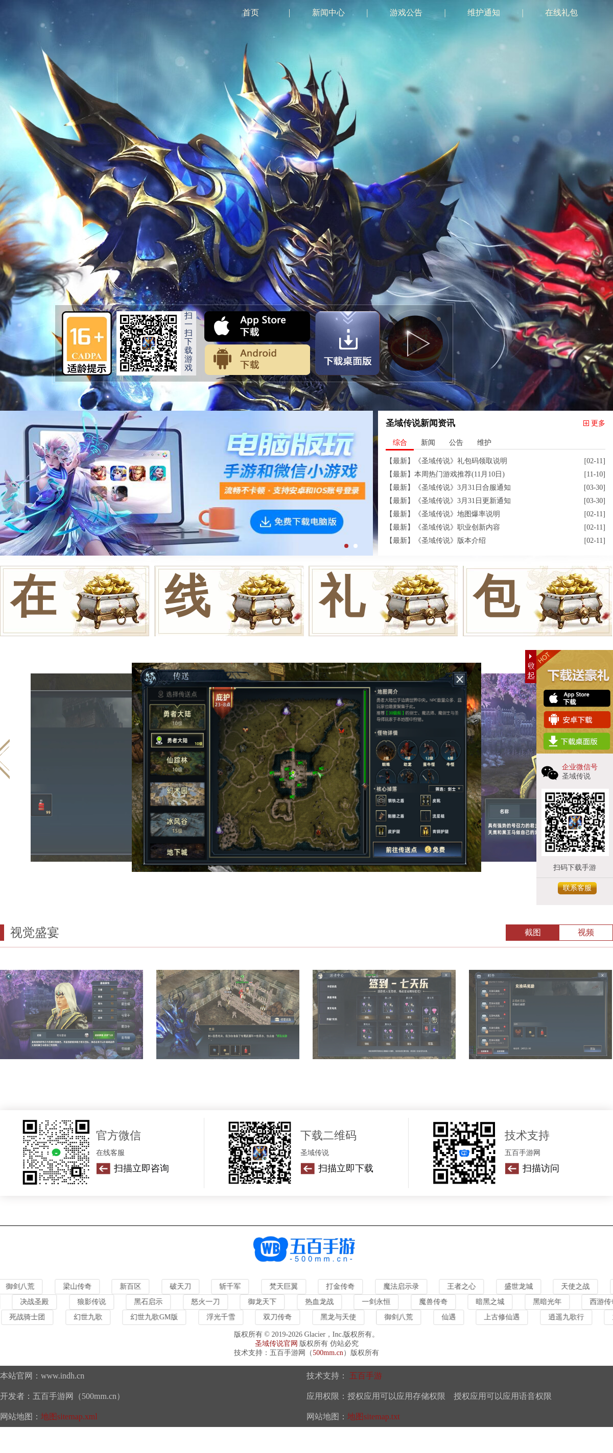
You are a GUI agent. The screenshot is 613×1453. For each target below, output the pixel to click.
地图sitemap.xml (69, 1416)
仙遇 (450, 1317)
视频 (586, 932)
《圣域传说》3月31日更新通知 (462, 501)
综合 (400, 442)
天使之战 (577, 1286)
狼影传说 (93, 1302)
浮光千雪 (222, 1317)
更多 (598, 423)
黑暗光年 (549, 1302)
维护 (484, 442)
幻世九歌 (90, 1317)
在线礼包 (561, 12)
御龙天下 (264, 1302)
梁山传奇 (79, 1286)
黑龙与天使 (340, 1317)
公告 (456, 442)
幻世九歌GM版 (156, 1317)
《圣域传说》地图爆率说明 (457, 514)
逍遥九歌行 (567, 1317)
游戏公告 (406, 12)
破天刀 (182, 1286)
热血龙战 (321, 1302)
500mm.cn (328, 1353)
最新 (400, 461)
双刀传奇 (279, 1317)
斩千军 (232, 1286)
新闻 (428, 442)
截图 (533, 932)
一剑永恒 (378, 1302)
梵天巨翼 (285, 1286)
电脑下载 (577, 741)
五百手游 (365, 1375)
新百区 (132, 1286)
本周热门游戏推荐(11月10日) (459, 474)
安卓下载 (257, 359)
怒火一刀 (207, 1302)
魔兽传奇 (435, 1302)
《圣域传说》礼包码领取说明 (460, 461)
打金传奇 (342, 1286)
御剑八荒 (400, 1317)
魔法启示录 (403, 1286)
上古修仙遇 (504, 1317)
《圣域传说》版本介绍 (450, 540)
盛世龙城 (520, 1286)
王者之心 (463, 1286)
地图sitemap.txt (373, 1416)
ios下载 (257, 326)
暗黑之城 (492, 1302)
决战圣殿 (36, 1302)
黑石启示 (150, 1302)
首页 (251, 12)
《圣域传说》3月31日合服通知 (462, 487)
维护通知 (483, 12)
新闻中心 (328, 12)
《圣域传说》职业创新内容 (457, 527)
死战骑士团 (29, 1317)
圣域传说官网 (276, 1343)
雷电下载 (347, 343)
